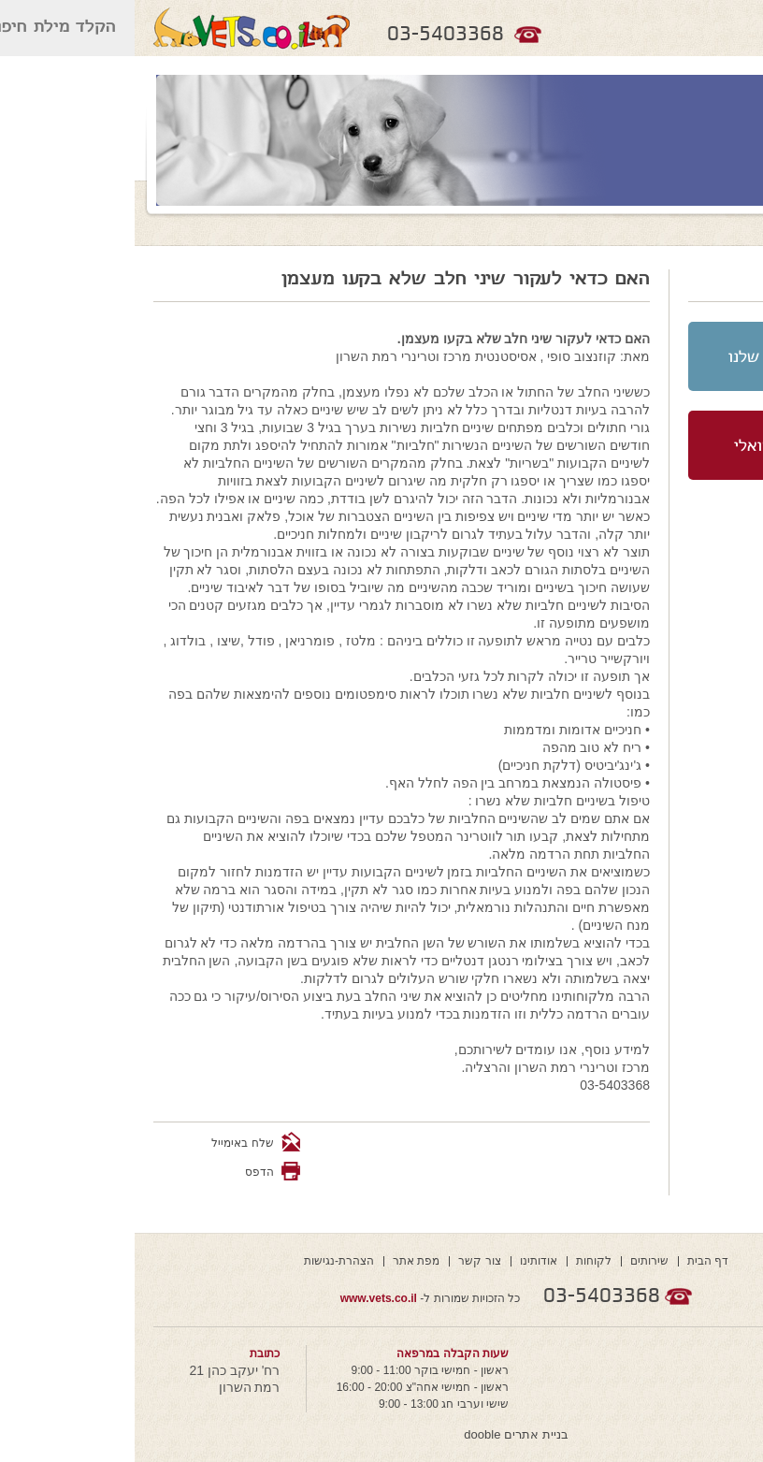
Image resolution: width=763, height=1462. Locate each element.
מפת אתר (281, 1260)
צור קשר (345, 1260)
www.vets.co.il (244, 1298)
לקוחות (459, 1260)
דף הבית (573, 1260)
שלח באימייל (121, 1143)
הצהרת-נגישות (204, 1260)
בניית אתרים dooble (381, 1434)
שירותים (515, 1260)
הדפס (124, 1172)
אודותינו (404, 1260)
